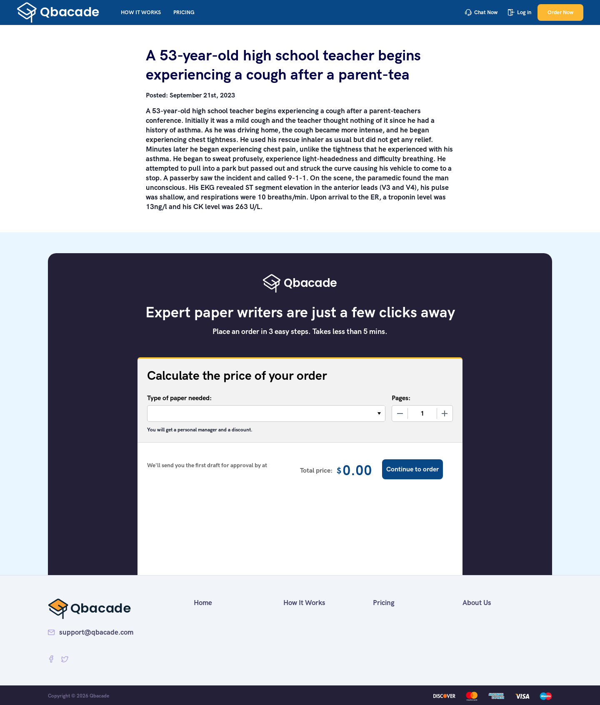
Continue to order (412, 469)
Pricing (184, 12)
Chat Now (481, 12)
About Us (476, 602)
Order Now (560, 12)
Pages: (401, 398)
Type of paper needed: (179, 398)
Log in (519, 12)
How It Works (141, 12)
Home (203, 602)
